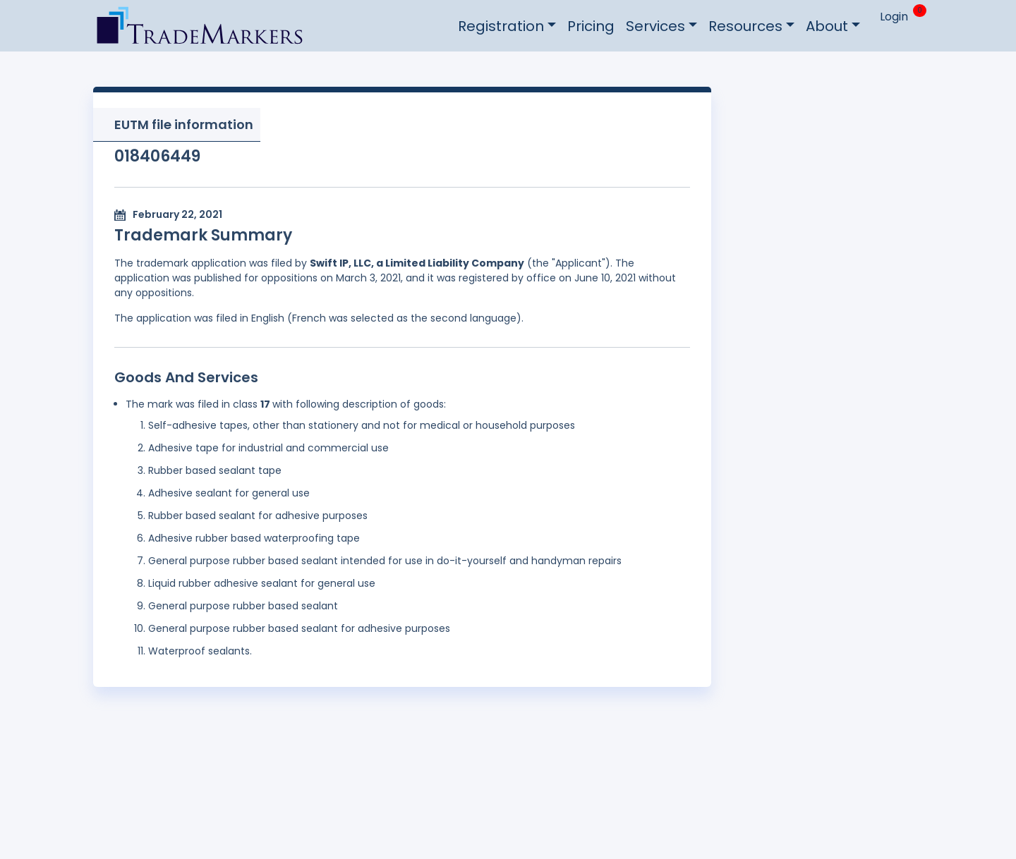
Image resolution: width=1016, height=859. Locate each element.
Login (894, 16)
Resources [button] (745, 26)
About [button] (827, 26)
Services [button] (655, 26)
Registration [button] (501, 26)
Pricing (591, 26)
